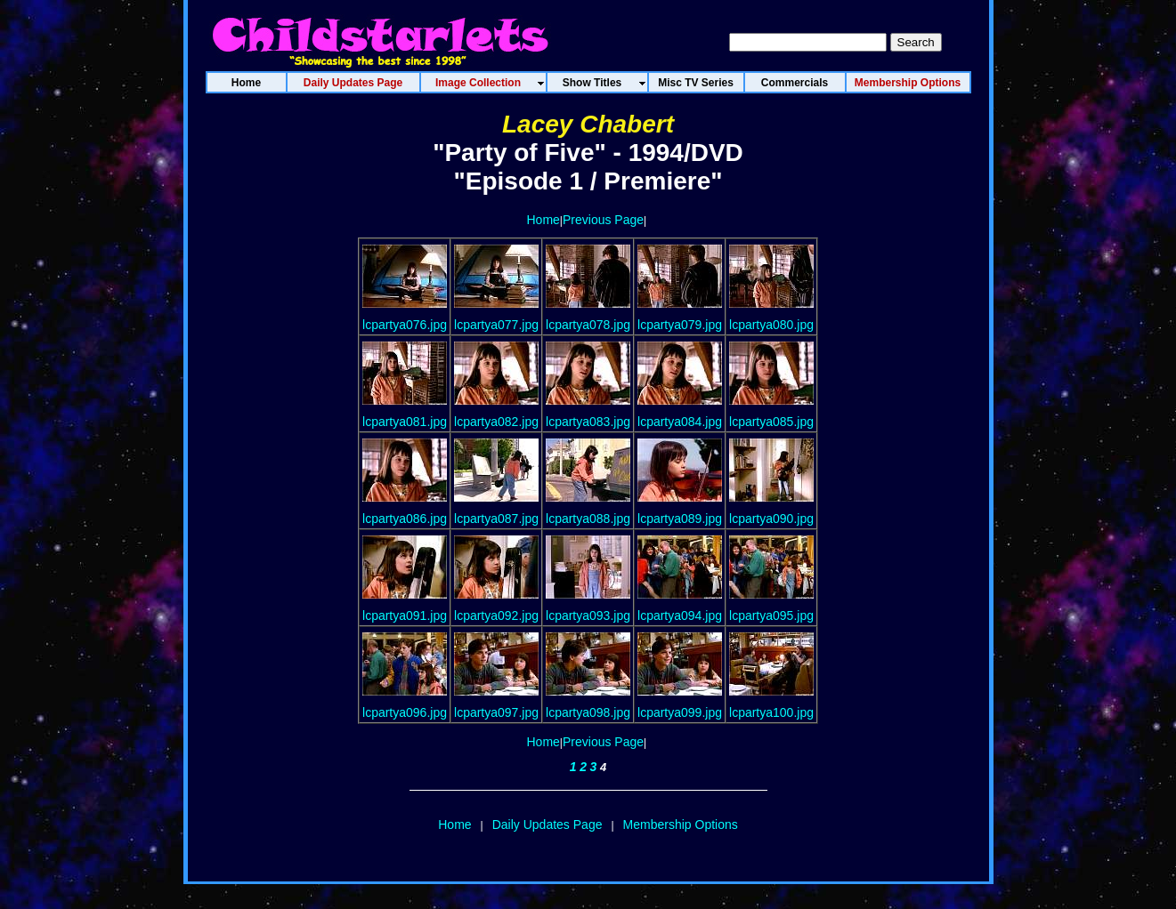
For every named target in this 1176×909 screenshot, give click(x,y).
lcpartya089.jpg (679, 518)
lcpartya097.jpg (496, 712)
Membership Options (680, 824)
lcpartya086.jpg (404, 518)
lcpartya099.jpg (679, 712)
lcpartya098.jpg (588, 712)
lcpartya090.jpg (771, 518)
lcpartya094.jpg (679, 615)
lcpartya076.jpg (404, 325)
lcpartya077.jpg (496, 325)
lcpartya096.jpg (404, 712)
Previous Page (603, 220)
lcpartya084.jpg (679, 421)
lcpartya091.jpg (404, 615)
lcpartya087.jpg (496, 518)
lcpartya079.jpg (679, 325)
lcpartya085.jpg (771, 421)
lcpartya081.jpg (404, 421)
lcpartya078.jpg (588, 325)
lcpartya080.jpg (771, 325)
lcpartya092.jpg (496, 615)
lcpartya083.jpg (588, 421)
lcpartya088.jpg (588, 518)
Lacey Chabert (588, 124)
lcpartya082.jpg (496, 421)
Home (543, 220)
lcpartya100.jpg (771, 712)
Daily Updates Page (547, 824)
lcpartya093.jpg (588, 615)
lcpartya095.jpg (771, 615)
